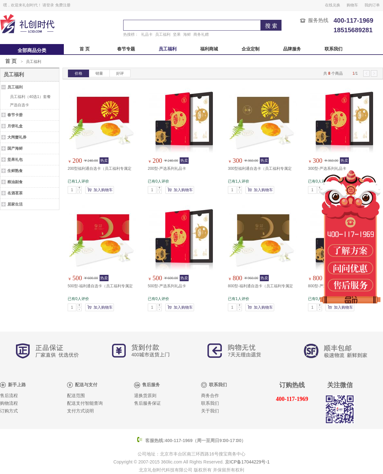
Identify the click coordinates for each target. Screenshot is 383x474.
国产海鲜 (15, 148)
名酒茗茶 (15, 193)
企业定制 (250, 49)
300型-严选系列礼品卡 (327, 168)
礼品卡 (147, 34)
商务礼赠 (201, 34)
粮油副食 (15, 182)
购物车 (352, 5)
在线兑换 (332, 5)
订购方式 (9, 411)
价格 (78, 73)
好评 (120, 73)
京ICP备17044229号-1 (247, 461)
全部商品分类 (32, 50)
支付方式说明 (80, 411)
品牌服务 (292, 49)
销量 (99, 73)
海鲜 (187, 34)
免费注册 (63, 5)
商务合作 (210, 395)
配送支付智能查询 (85, 403)
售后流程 (9, 395)
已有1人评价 (78, 181)
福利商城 (209, 49)
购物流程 (9, 403)
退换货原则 (145, 395)
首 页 (84, 49)
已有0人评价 (158, 181)
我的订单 (372, 5)
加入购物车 (103, 190)
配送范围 (76, 395)
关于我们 (210, 411)
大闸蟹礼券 (16, 137)
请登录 (48, 5)
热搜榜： (131, 34)
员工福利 (162, 34)
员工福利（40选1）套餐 (30, 96)
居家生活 (15, 204)
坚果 (177, 34)
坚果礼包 (15, 159)
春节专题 (126, 49)
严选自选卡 (19, 105)
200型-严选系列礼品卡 (167, 168)
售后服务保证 (147, 403)
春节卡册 (15, 115)
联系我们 (333, 49)
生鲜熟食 (15, 171)
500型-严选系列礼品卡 (167, 286)
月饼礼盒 (15, 126)
